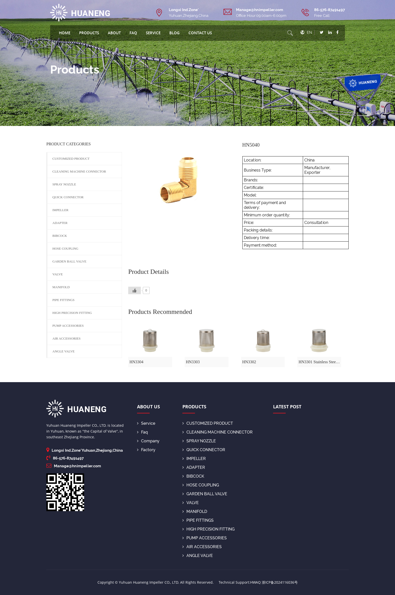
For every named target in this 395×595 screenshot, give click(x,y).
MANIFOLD (61, 287)
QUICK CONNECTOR (68, 197)
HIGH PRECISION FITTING (72, 313)
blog (174, 32)
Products (89, 32)
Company (148, 441)
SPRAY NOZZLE (64, 184)
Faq (133, 32)
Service (153, 32)
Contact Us (200, 32)
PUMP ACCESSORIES (68, 325)
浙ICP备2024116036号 (280, 582)
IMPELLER (60, 210)
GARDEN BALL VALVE (69, 261)
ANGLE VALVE (63, 351)
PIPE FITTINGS (63, 300)
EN (309, 32)
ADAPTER (60, 223)
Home (64, 32)
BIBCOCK (59, 236)
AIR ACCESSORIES (66, 338)
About (114, 32)
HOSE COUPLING (65, 248)
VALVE (57, 274)
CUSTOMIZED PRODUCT (70, 158)
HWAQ (255, 582)
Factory (146, 449)
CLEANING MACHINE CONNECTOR (79, 171)
